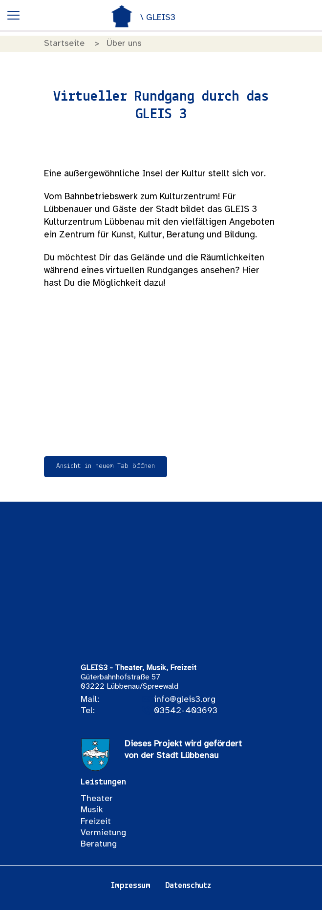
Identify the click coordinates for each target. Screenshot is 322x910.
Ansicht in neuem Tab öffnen (105, 466)
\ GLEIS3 (157, 17)
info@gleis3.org (184, 699)
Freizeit (96, 821)
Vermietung (103, 833)
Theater (97, 799)
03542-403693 (185, 711)
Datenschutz (188, 885)
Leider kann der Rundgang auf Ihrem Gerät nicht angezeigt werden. (161, 373)
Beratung (99, 844)
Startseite (64, 43)
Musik (92, 810)
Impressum (130, 885)
